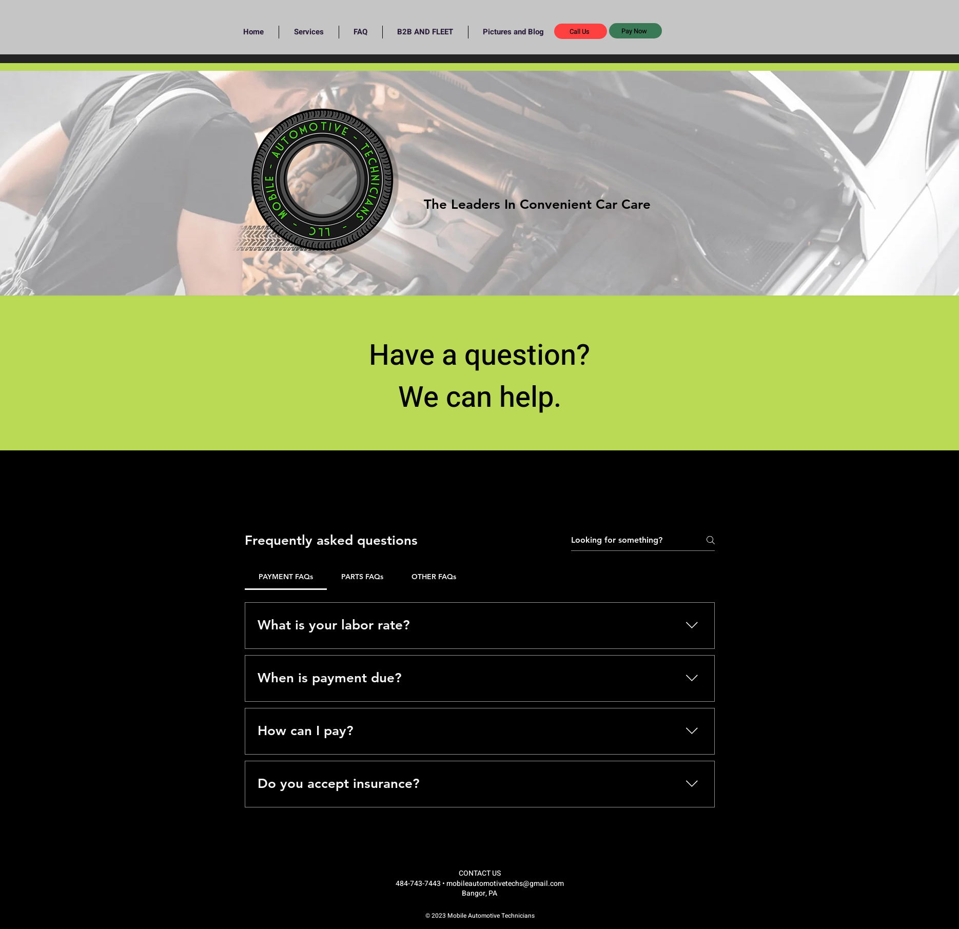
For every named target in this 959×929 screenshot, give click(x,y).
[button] (635, 30)
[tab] (286, 576)
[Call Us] (580, 31)
